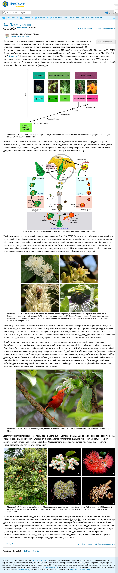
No (38, 551)
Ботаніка (40, 18)
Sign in (111, 13)
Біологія (25, 18)
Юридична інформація (49, 567)
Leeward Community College (20, 36)
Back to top (7, 544)
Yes (28, 551)
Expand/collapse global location (114, 17)
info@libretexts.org (23, 569)
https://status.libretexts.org (80, 569)
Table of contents (106, 42)
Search (4, 13)
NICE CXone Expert (40, 560)
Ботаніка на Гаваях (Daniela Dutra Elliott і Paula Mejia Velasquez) (76, 18)
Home (11, 18)
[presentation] (84, 47)
